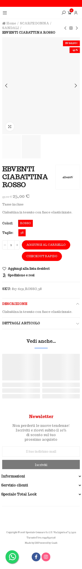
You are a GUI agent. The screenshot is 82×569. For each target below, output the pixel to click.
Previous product (65, 28)
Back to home (71, 28)
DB (36, 542)
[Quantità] (11, 245)
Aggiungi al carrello (46, 245)
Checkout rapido (41, 256)
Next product (76, 28)
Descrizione (14, 304)
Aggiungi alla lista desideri (28, 269)
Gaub (54, 542)
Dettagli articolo (21, 323)
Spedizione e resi (21, 275)
